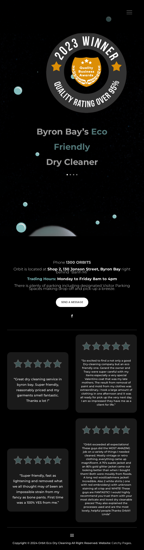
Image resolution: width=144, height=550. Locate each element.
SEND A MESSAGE (72, 302)
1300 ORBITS (99, 29)
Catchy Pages (121, 543)
